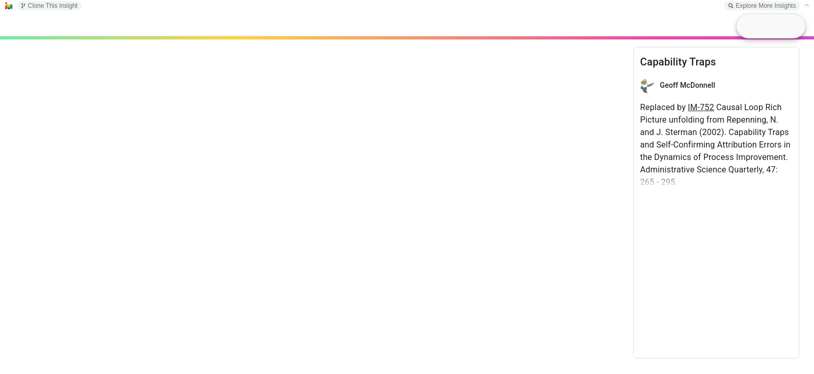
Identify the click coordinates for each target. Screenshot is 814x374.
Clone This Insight (49, 5)
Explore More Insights (762, 5)
